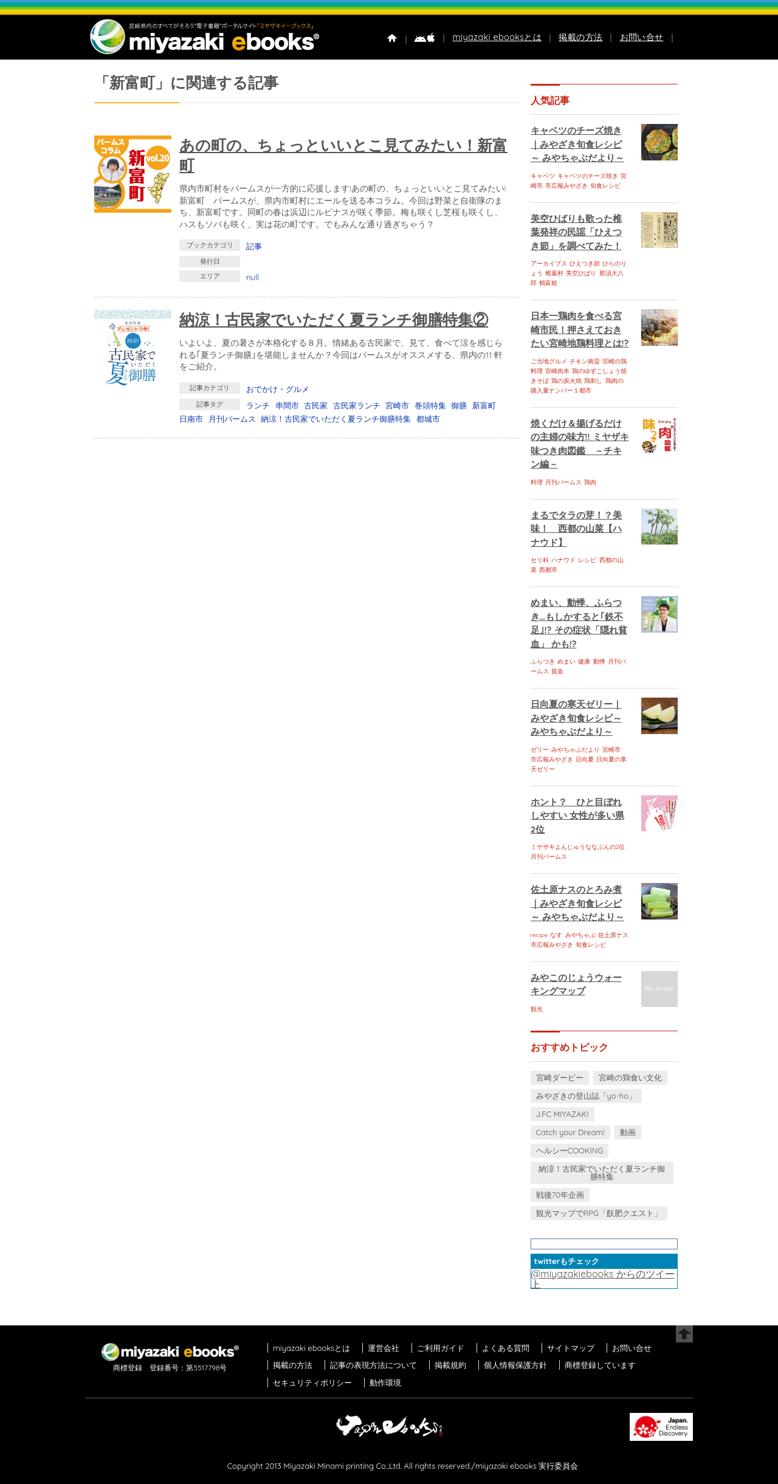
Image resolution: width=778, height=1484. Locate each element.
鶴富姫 (548, 283)
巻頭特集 (430, 405)
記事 (254, 246)
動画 (628, 1132)
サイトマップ (570, 1348)
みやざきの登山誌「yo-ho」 (586, 1096)
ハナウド (563, 560)
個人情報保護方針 (515, 1365)
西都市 (548, 570)
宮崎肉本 (557, 371)
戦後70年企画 (560, 1195)
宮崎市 (397, 405)
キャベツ (543, 176)
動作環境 (385, 1382)
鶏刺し (593, 381)
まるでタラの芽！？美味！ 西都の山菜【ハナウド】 (576, 528)
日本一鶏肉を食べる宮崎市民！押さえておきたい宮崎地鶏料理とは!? (580, 329)
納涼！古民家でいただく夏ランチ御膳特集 (336, 419)
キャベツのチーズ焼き (587, 176)
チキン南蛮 (585, 361)
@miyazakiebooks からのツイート (603, 1279)
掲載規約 (450, 1365)
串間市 (287, 405)
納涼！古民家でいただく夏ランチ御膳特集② (333, 319)
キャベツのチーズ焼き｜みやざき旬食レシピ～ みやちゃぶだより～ (577, 144)
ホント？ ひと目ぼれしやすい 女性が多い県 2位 (577, 815)
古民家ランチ (356, 405)
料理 (537, 482)
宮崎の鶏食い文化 (630, 1077)
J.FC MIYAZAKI (562, 1114)
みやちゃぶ (580, 935)
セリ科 (540, 560)
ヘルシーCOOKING (570, 1150)
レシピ (587, 560)
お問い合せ (642, 37)
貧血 (557, 671)
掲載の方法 (580, 37)
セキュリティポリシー (312, 1382)
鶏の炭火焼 (566, 381)
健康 (584, 661)
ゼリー (540, 750)
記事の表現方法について (373, 1365)
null (252, 277)
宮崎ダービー (560, 1077)
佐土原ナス (613, 935)
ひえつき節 (585, 263)
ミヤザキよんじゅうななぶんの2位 (578, 847)
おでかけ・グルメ (277, 389)
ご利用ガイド (440, 1348)
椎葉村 (554, 273)
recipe (539, 935)
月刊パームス (232, 419)
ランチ (258, 405)
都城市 (428, 419)
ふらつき (543, 661)
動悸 (599, 661)
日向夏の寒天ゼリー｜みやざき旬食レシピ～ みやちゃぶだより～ (576, 717)
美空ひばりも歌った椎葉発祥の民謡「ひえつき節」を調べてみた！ (576, 232)
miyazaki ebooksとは (497, 37)
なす (556, 935)
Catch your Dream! (570, 1132)
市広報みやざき (566, 186)
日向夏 (585, 759)
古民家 (316, 405)
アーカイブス (549, 263)
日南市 (191, 419)
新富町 (484, 405)
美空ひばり (581, 273)
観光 (537, 1009)
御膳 (459, 405)
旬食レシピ (605, 186)
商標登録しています (600, 1365)
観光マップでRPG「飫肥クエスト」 (599, 1213)
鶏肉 (590, 482)
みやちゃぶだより (575, 750)
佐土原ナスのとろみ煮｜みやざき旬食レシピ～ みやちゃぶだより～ (577, 903)
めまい (566, 661)
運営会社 (383, 1348)
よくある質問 (505, 1348)
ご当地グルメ (549, 361)
